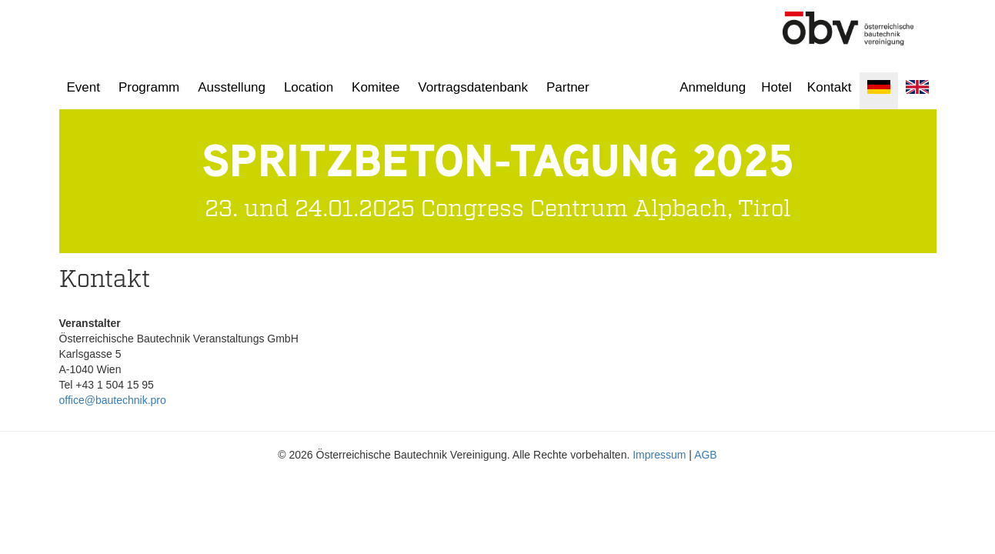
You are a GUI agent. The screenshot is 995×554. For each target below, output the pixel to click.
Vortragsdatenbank (473, 87)
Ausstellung (231, 87)
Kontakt (829, 87)
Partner (567, 87)
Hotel (776, 87)
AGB (705, 455)
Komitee (375, 87)
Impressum (659, 455)
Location (308, 87)
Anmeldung (712, 87)
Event (83, 87)
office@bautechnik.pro (112, 400)
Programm (149, 87)
